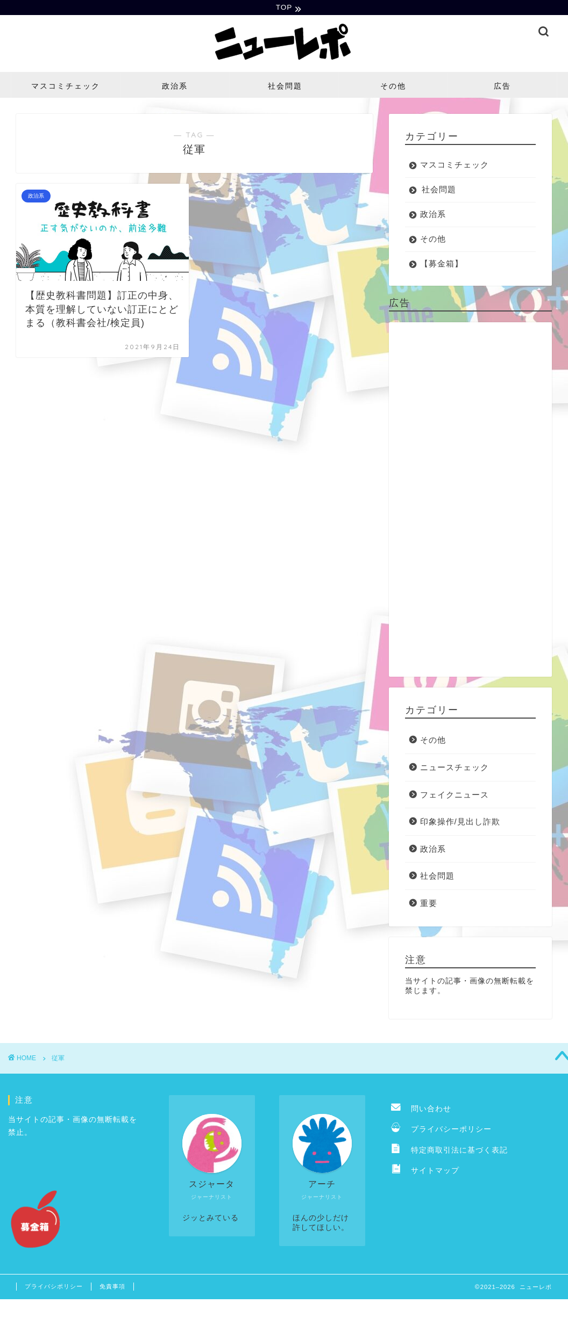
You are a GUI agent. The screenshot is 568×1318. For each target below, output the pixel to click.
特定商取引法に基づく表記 (449, 1151)
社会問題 (285, 87)
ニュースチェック (454, 768)
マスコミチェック (65, 87)
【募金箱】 (441, 265)
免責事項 (112, 1288)
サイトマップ (425, 1172)
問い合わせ (421, 1110)
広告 (502, 87)
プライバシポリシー (54, 1288)
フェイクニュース (454, 795)
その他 (393, 87)
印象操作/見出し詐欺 (460, 822)
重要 (428, 904)
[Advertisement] (467, 501)
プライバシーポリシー (441, 1130)
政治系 (175, 87)
